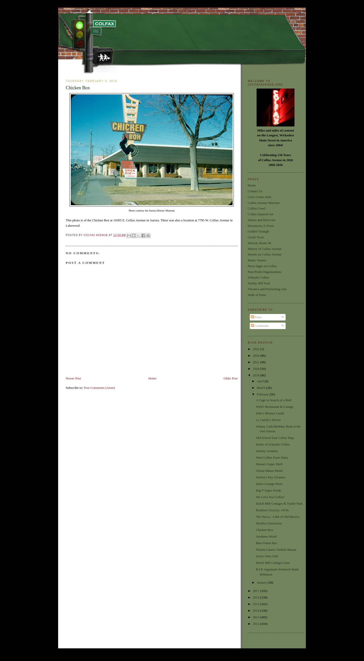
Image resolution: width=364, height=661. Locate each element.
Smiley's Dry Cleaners (270, 477)
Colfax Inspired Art (260, 214)
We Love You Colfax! (270, 497)
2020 (256, 369)
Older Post (231, 378)
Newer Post (73, 378)
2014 (256, 610)
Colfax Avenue (96, 235)
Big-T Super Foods (268, 490)
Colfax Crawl (256, 208)
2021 (256, 362)
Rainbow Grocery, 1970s (272, 510)
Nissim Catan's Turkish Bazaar (276, 549)
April (261, 381)
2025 (256, 349)
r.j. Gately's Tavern (268, 420)
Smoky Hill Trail (259, 283)
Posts (256, 317)
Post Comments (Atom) (99, 388)
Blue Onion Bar (266, 543)
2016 (256, 597)
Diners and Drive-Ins (262, 220)
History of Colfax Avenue (265, 249)
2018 (256, 375)
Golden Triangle (258, 231)
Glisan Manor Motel (269, 471)
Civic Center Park (259, 197)
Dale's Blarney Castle (270, 413)
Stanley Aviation (267, 451)
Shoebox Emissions (269, 523)
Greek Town (256, 237)
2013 (256, 617)
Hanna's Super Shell (269, 464)
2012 (256, 624)
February (263, 394)
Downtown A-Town (261, 226)
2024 (256, 355)
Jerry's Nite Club (267, 556)
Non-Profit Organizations (264, 272)
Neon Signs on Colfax (262, 266)
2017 (256, 591)
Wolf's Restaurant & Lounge (274, 407)
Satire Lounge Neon (269, 484)
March (261, 388)
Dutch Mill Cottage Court (273, 563)
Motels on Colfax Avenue (264, 254)
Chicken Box (264, 530)
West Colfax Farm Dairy (272, 457)
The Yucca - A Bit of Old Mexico (277, 517)
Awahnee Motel (266, 536)
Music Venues (257, 260)
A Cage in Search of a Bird (273, 400)
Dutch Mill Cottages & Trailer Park (279, 503)
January (262, 582)
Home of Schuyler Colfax (273, 444)
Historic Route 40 (259, 243)
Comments (260, 326)
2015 (256, 604)
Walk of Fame (257, 295)
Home (152, 378)
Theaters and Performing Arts (267, 289)
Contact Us (255, 191)
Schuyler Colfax (258, 277)
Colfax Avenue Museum (264, 203)
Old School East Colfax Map (275, 438)
